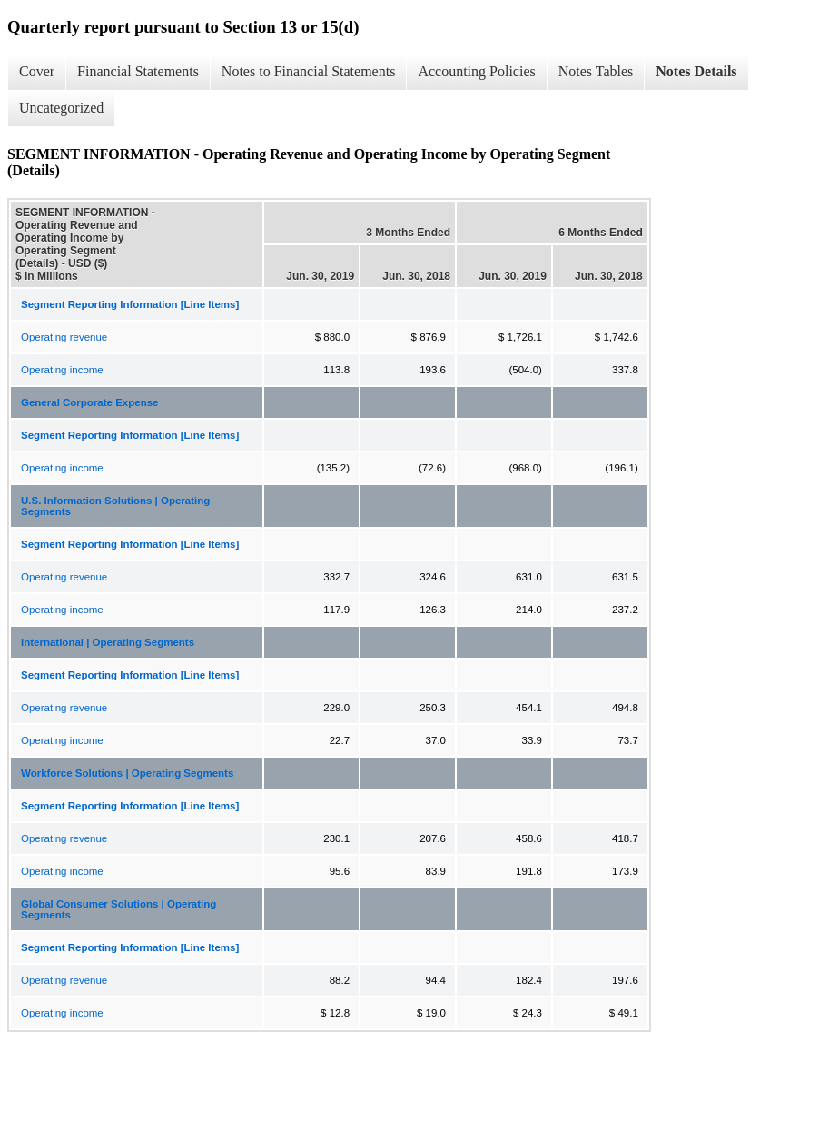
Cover (36, 71)
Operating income (62, 369)
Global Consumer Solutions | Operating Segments (118, 909)
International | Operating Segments (107, 642)
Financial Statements (138, 71)
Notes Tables (596, 71)
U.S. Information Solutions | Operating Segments (115, 506)
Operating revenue (64, 337)
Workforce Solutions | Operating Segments (127, 773)
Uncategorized (61, 107)
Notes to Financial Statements (309, 71)
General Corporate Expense (89, 402)
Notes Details (696, 71)
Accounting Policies (476, 71)
